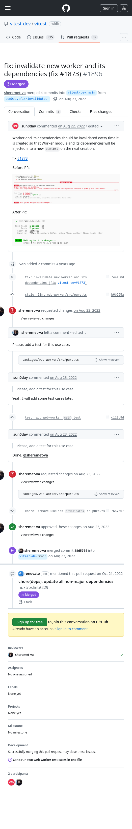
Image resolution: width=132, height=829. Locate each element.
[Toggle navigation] (8, 8)
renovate (32, 573)
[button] (117, 125)
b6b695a (117, 295)
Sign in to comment (71, 628)
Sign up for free (30, 622)
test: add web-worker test (53, 418)
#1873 (22, 158)
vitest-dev (20, 24)
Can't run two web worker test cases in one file (45, 760)
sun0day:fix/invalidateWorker (28, 99)
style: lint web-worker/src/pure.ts (56, 295)
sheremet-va (15, 92)
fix (53, 283)
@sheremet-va (35, 455)
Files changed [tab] (101, 111)
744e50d (117, 277)
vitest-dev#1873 (71, 283)
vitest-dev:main (81, 93)
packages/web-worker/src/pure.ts (50, 360)
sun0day (28, 126)
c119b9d (117, 418)
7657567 (117, 511)
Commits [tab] (52, 111)
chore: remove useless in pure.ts (65, 511)
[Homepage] (66, 8)
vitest (40, 24)
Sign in (109, 8)
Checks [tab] (75, 111)
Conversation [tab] (19, 111)
